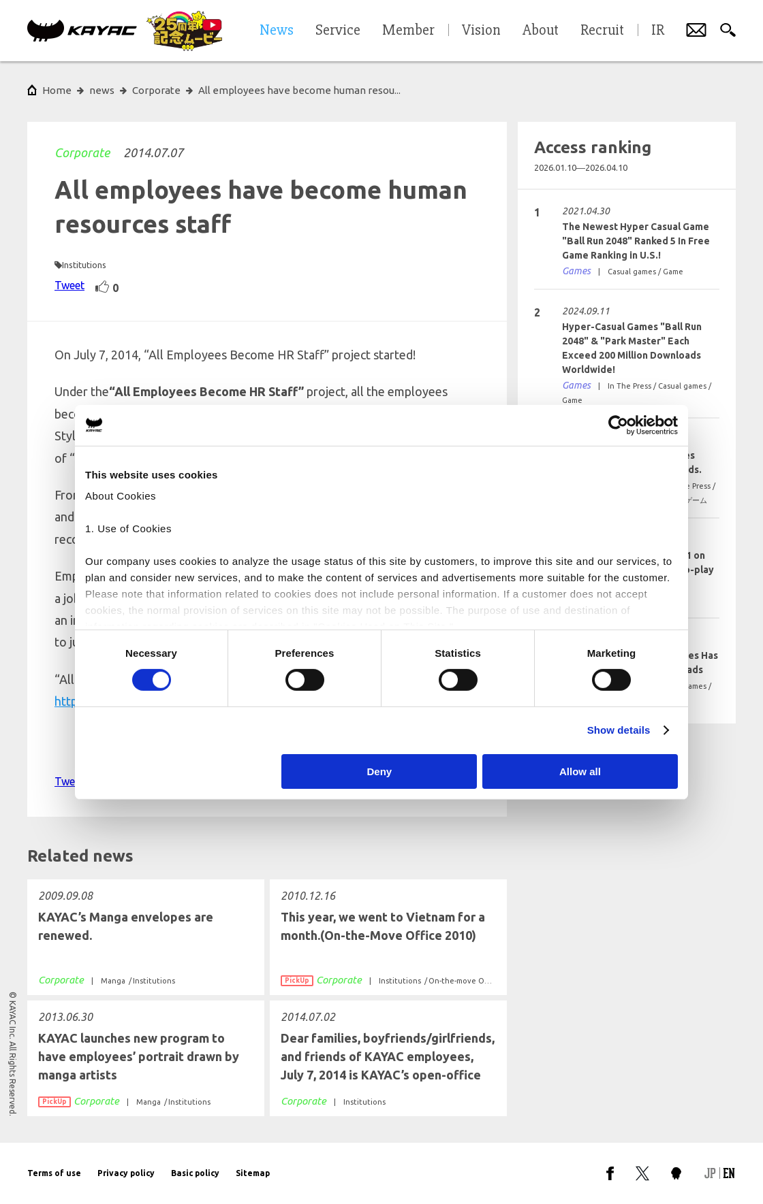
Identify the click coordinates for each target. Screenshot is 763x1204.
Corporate (82, 152)
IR (657, 30)
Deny (379, 771)
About (541, 30)
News (277, 30)
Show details (619, 730)
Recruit (602, 30)
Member (408, 30)
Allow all (580, 771)
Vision (481, 30)
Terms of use (54, 1173)
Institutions (84, 265)
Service (337, 30)
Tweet (69, 285)
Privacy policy (126, 1173)
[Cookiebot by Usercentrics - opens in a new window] (618, 424)
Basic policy (195, 1173)
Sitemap (253, 1173)
